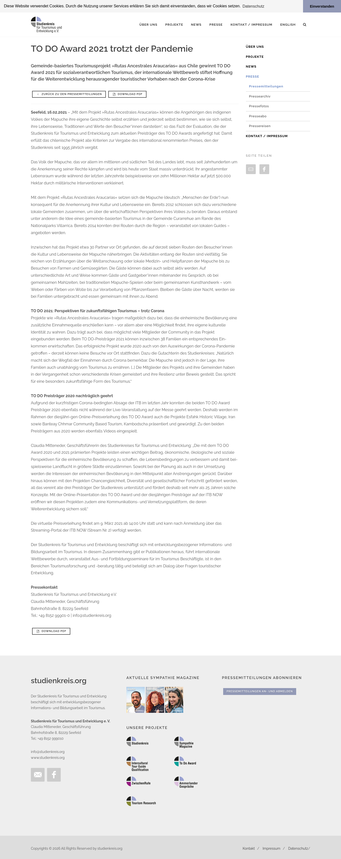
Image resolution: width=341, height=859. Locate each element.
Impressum (271, 848)
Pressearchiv (260, 96)
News (251, 66)
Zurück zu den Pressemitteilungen (69, 93)
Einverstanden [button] (322, 6)
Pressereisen (260, 126)
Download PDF (127, 93)
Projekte (255, 56)
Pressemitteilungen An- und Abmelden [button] (260, 691)
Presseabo (258, 116)
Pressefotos (259, 106)
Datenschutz (298, 848)
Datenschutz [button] (253, 6)
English (288, 24)
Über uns (255, 46)
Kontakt (249, 848)
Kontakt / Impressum (267, 136)
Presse (252, 76)
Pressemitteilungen (266, 86)
